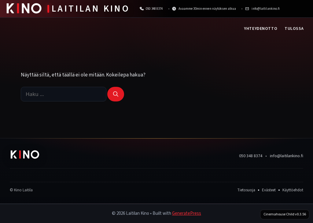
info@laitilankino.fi (286, 156)
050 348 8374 (250, 156)
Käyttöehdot (292, 190)
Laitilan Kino (91, 8)
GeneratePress (186, 213)
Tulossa (294, 29)
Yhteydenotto (260, 29)
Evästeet (269, 190)
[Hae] (115, 94)
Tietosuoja (246, 190)
